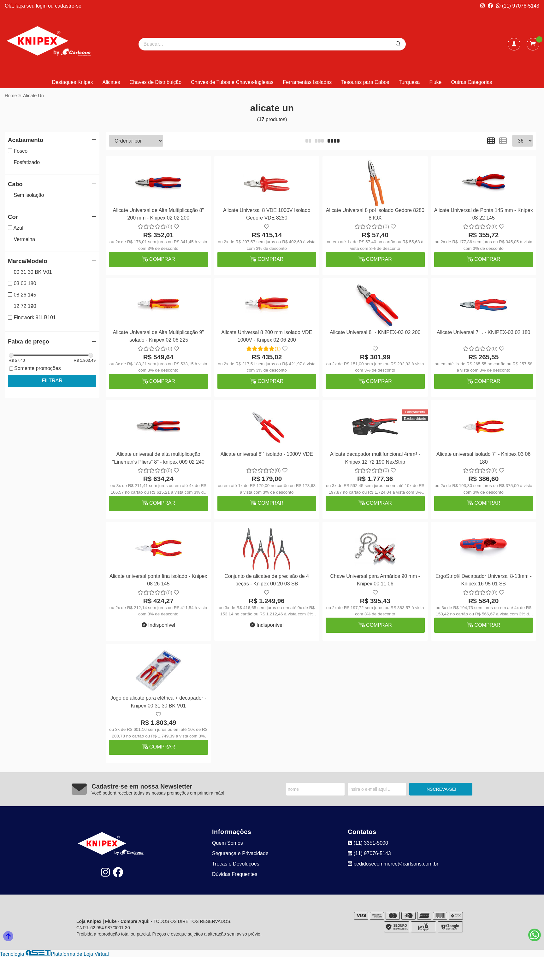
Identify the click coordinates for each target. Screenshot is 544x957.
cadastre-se (68, 6)
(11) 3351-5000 (368, 843)
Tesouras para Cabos (365, 82)
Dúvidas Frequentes (234, 874)
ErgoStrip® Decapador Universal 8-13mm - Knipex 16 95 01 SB (483, 579)
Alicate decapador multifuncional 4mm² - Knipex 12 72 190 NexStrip (375, 457)
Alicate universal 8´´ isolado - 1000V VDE (267, 454)
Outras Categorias (471, 82)
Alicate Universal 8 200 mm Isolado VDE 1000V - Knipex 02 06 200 (266, 336)
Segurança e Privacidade (240, 853)
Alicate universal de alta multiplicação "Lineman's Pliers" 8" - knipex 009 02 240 (158, 457)
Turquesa (409, 82)
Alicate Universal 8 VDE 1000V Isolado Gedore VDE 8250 (266, 214)
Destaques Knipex (72, 82)
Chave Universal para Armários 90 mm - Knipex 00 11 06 (375, 579)
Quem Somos (227, 843)
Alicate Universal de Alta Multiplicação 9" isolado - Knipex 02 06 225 (158, 336)
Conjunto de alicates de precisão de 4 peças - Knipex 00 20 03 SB (266, 579)
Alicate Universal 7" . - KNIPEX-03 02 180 (483, 332)
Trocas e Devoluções (235, 863)
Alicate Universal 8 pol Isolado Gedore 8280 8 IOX (375, 214)
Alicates (111, 82)
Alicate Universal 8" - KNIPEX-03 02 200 (375, 332)
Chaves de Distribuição (156, 82)
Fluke (435, 82)
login (42, 6)
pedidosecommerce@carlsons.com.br (393, 863)
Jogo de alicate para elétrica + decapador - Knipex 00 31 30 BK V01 (158, 701)
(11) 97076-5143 (517, 6)
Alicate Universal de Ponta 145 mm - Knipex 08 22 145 (483, 214)
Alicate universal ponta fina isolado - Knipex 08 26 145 (158, 579)
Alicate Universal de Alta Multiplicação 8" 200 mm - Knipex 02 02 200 (158, 214)
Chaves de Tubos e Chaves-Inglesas (232, 82)
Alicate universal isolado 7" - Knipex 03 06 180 (483, 457)
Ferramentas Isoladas (307, 82)
